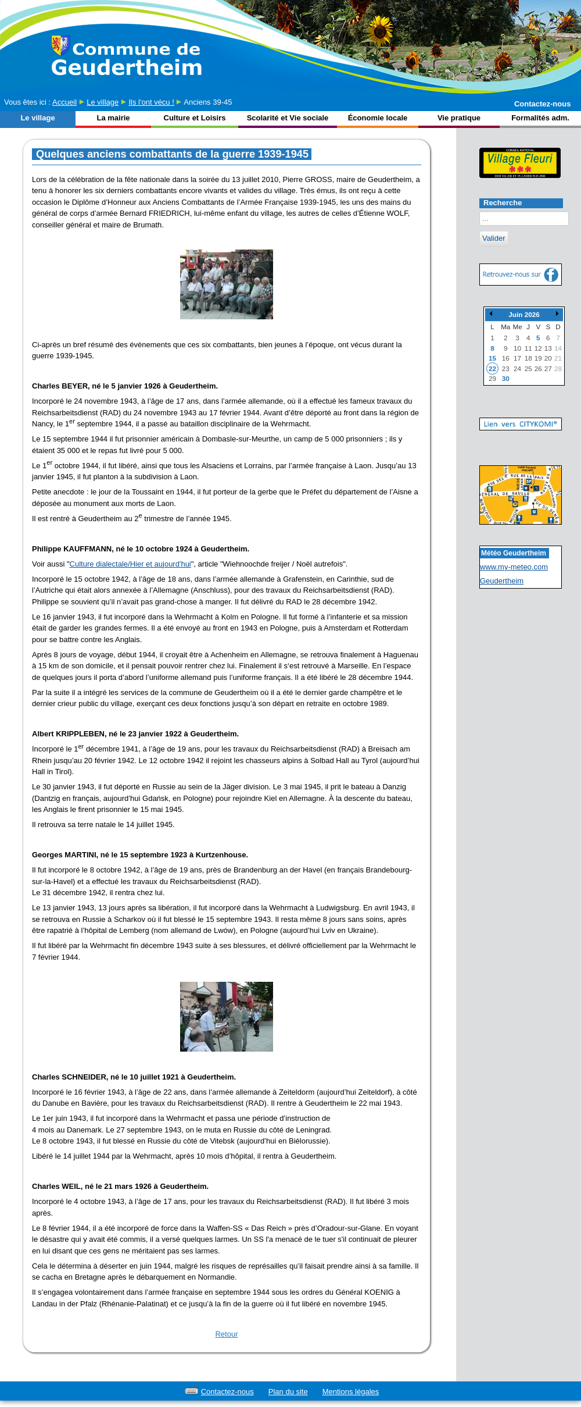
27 (548, 368)
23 (506, 368)
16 (506, 358)
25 (528, 368)
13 (548, 348)
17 (517, 358)
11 (528, 348)
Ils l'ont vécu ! (151, 102)
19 (538, 358)
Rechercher (479, 211)
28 (558, 368)
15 (492, 358)
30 (506, 378)
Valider (493, 238)
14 (558, 348)
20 (548, 358)
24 (517, 368)
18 (528, 358)
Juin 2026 (523, 314)
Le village (103, 102)
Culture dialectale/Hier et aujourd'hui (130, 564)
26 (538, 368)
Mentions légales (350, 1391)
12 (538, 348)
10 (517, 348)
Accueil (64, 102)
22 (492, 368)
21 (558, 358)
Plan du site (288, 1391)
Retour (226, 1334)
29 (492, 378)
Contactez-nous (542, 103)
